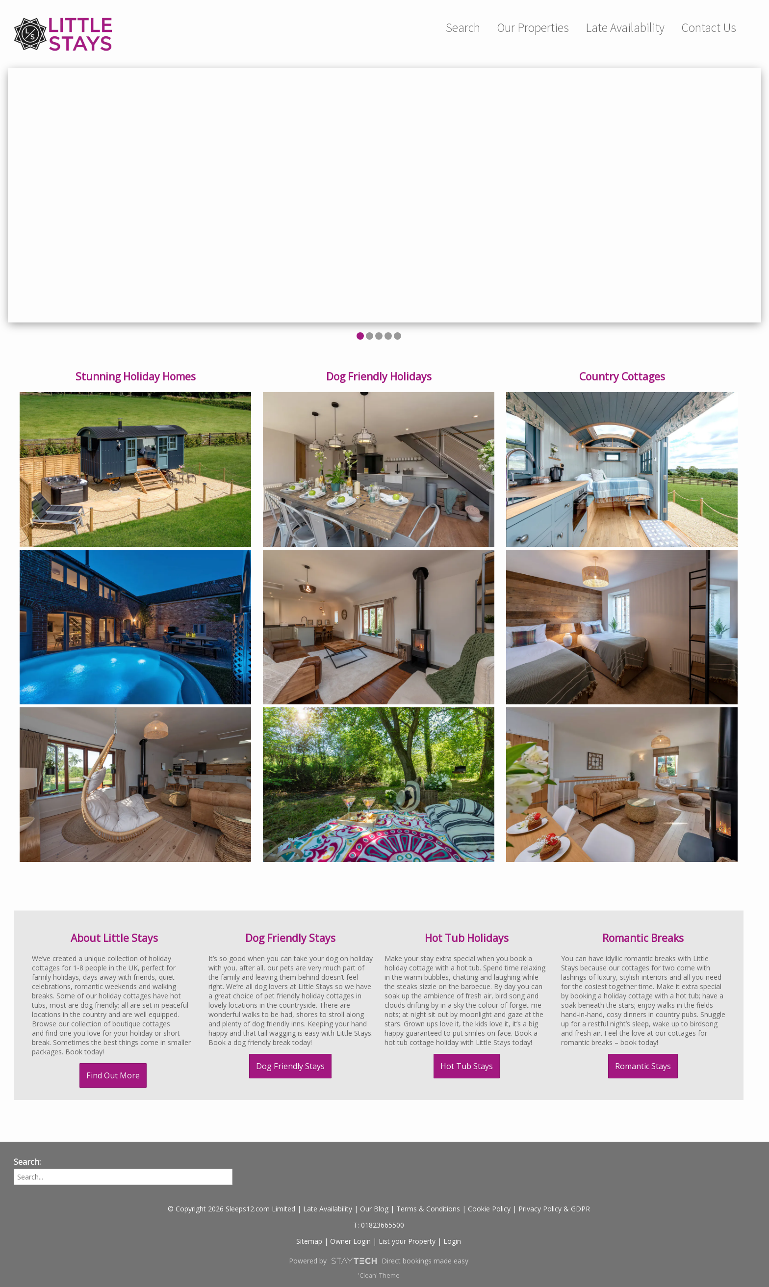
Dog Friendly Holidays (379, 376)
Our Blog (374, 1208)
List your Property (407, 1241)
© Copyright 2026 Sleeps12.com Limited (231, 1208)
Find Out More (113, 1075)
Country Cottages (622, 376)
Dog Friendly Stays (290, 1066)
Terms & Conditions (428, 1208)
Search (463, 27)
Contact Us (708, 27)
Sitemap (309, 1241)
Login (452, 1241)
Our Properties (533, 27)
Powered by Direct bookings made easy (378, 1261)
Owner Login (350, 1241)
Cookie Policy (489, 1208)
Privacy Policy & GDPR (554, 1208)
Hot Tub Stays (466, 1066)
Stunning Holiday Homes (136, 376)
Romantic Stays (643, 1066)
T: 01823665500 (378, 1225)
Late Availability (625, 27)
